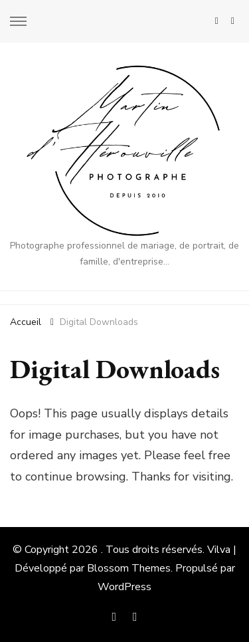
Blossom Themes (129, 568)
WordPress (124, 587)
